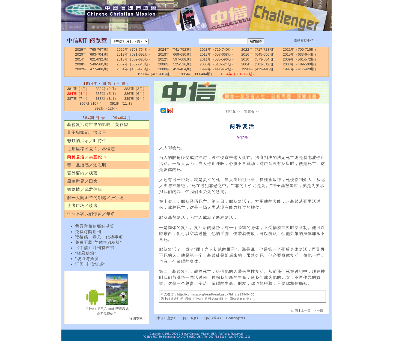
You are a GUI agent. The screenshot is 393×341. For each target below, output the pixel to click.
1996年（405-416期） (154, 74)
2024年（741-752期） (175, 49)
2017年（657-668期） (217, 54)
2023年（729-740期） (217, 49)
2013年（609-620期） (134, 59)
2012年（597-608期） (175, 59)
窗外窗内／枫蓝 (82, 173)
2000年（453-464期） (175, 69)
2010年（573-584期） (258, 59)
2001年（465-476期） (134, 69)
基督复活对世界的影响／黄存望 (97, 124)
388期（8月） (107, 98)
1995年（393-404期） (196, 74)
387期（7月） (78, 98)
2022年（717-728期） (258, 49)
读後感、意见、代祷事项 (99, 237)
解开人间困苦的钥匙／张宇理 (95, 197)
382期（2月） (107, 89)
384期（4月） (78, 94)
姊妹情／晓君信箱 (84, 189)
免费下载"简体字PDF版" (98, 242)
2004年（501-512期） (258, 64)
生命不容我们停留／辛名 (91, 214)
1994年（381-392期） (238, 74)
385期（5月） (107, 94)
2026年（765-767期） (92, 49)
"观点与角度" (88, 258)
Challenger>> (236, 318)
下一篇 (318, 310)
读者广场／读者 (82, 205)
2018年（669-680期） (175, 54)
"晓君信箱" (85, 253)
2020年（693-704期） (92, 54)
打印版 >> (233, 111)
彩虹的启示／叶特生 (86, 140)
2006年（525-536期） (175, 64)
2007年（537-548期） (134, 64)
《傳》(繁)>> (189, 318)
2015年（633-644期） (300, 54)
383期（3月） (135, 89)
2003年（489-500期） (300, 64)
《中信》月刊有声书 (94, 248)
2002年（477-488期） (92, 69)
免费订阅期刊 (88, 232)
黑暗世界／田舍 (82, 181)
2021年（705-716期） (300, 49)
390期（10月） (91, 103)
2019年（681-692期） (134, 54)
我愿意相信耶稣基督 (94, 226)
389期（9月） (135, 98)
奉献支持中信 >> (306, 41)
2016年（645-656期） (258, 54)
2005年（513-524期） (217, 64)
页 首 (295, 310)
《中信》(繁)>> (165, 318)
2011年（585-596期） (217, 59)
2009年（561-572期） (300, 59)
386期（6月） (135, 94)
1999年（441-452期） (217, 69)
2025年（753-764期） (134, 49)
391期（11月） (122, 103)
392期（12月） (107, 108)
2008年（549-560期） (92, 64)
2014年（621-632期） (92, 59)
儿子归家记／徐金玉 (86, 132)
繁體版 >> (251, 111)
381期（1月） (78, 89)
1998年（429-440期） (258, 69)
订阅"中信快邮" (90, 264)
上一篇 (306, 310)
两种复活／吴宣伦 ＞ (87, 157)
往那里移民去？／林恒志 (91, 149)
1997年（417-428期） (300, 69)
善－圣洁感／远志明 (86, 165)
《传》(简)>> (212, 318)
